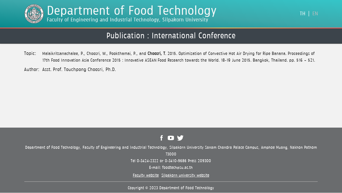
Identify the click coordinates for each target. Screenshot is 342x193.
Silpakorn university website (185, 175)
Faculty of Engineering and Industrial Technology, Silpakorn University (127, 20)
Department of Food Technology (132, 11)
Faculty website (146, 175)
